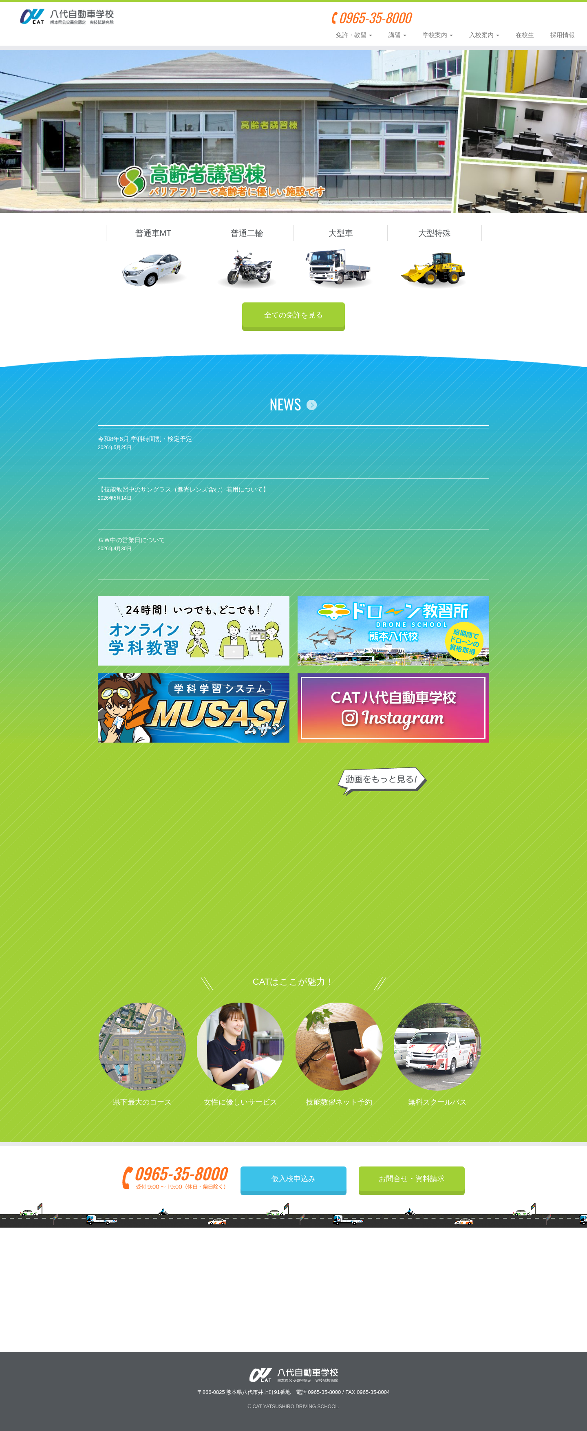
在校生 (525, 35)
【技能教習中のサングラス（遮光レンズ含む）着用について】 (183, 493)
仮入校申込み (467, 17)
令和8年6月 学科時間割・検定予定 (145, 442)
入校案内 (484, 35)
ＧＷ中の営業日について (131, 543)
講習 (397, 35)
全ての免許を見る (293, 314)
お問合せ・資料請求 (538, 17)
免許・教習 (354, 35)
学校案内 (438, 35)
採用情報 (562, 35)
